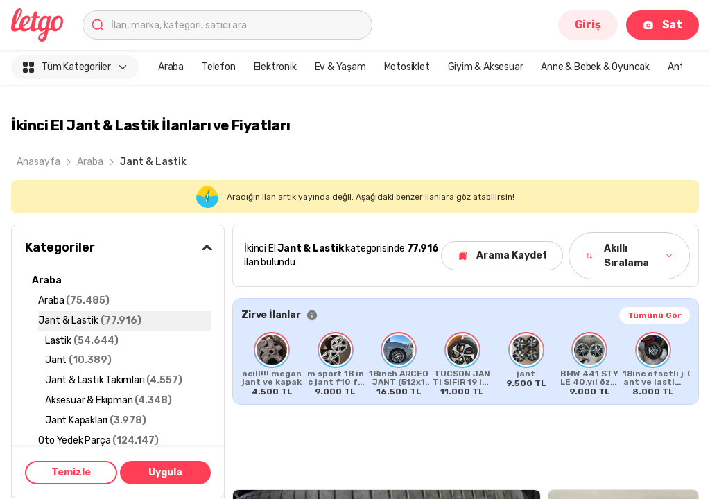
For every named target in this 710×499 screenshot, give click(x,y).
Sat (662, 24)
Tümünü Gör (654, 315)
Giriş (588, 24)
